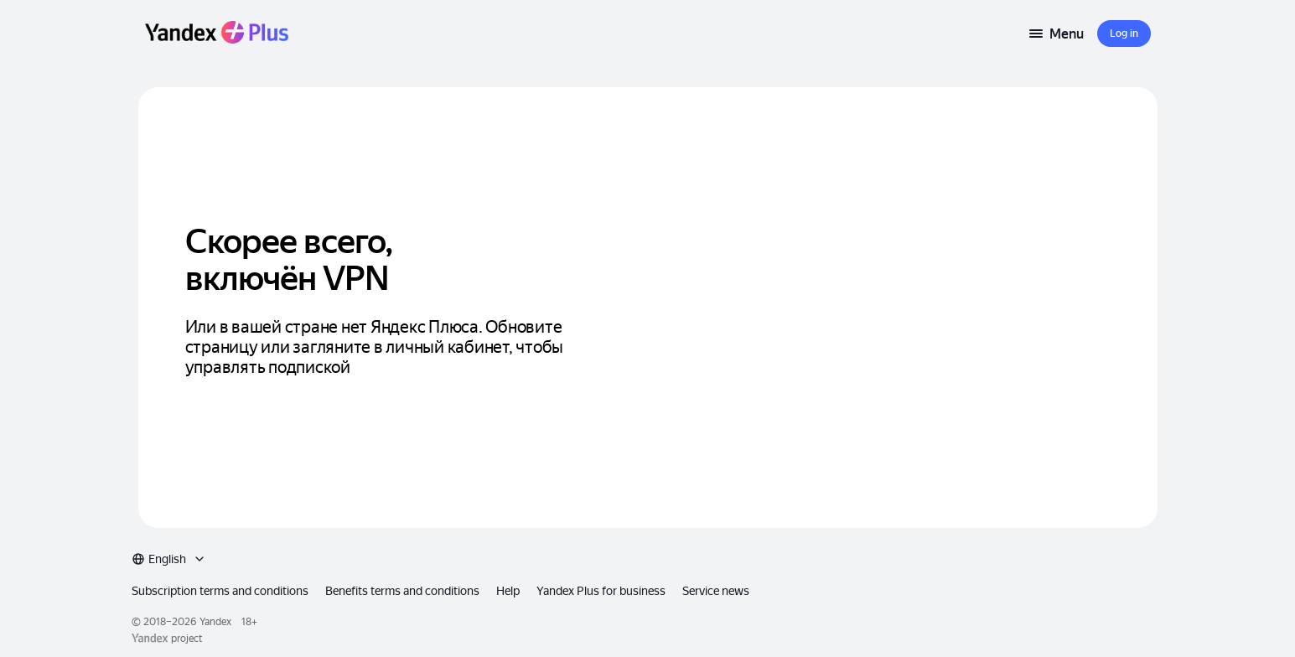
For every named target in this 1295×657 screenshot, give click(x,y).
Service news (748, 555)
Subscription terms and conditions (236, 555)
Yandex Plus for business (629, 555)
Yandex (229, 590)
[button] (1124, 33)
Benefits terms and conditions (424, 555)
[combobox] (1113, 555)
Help (533, 555)
